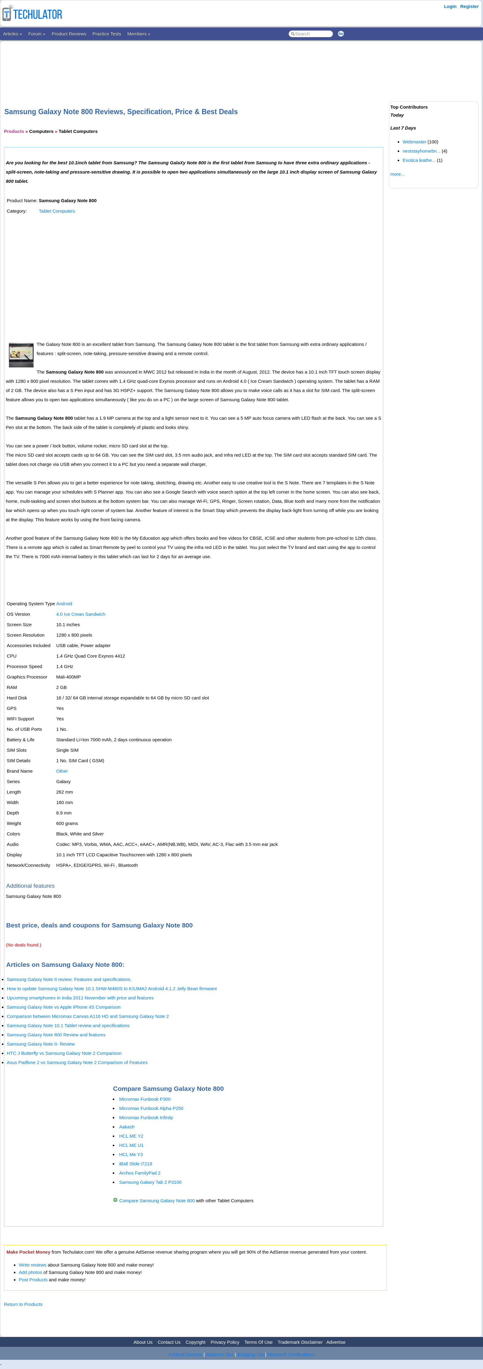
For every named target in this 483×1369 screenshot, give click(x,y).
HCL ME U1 (131, 1145)
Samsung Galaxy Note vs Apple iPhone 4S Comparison (63, 1007)
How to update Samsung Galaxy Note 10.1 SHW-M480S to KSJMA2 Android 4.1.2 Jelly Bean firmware (112, 988)
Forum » (37, 33)
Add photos (30, 1272)
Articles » (12, 33)
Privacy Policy (225, 1342)
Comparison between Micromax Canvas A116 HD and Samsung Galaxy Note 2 (88, 1016)
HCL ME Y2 (131, 1136)
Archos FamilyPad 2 (139, 1172)
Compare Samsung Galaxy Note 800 (157, 1200)
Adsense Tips (219, 1354)
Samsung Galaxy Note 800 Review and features (56, 1034)
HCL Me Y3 (131, 1154)
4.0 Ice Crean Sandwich (80, 614)
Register (469, 6)
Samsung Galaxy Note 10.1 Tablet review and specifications (68, 1025)
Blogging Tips (251, 1354)
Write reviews (33, 1264)
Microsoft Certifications (291, 1354)
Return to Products (23, 1304)
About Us (143, 1342)
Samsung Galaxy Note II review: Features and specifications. (69, 979)
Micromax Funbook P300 (145, 1099)
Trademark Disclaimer (300, 1342)
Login (450, 6)
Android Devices (185, 1354)
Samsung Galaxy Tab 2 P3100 (150, 1182)
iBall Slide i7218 (135, 1163)
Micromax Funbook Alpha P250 (151, 1108)
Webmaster (414, 141)
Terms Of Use (258, 1342)
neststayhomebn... (421, 151)
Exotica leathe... (419, 160)
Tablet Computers (57, 211)
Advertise (336, 1342)
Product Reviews (69, 33)
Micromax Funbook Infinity (146, 1117)
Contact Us (169, 1342)
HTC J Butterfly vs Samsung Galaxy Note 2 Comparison (64, 1053)
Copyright (195, 1342)
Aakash (127, 1126)
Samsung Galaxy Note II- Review (41, 1044)
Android (64, 603)
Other (62, 771)
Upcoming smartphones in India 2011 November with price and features (80, 997)
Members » (138, 33)
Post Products (33, 1279)
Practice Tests (106, 33)
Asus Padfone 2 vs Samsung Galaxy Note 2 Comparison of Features (77, 1062)
